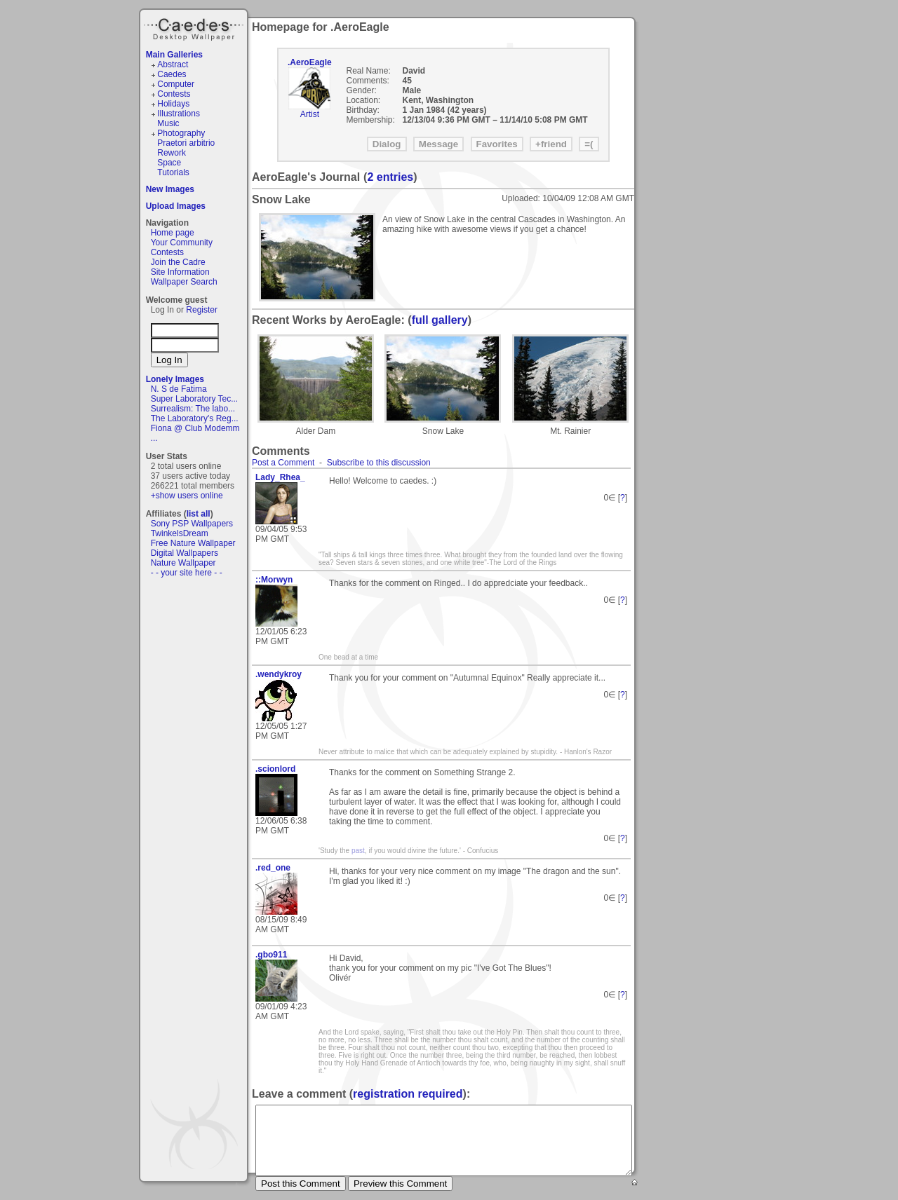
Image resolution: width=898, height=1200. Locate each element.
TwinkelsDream (179, 533)
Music (168, 123)
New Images (170, 189)
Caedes (195, 27)
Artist (309, 114)
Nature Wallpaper (183, 563)
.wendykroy (278, 674)
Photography (181, 133)
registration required (407, 1094)
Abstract (172, 64)
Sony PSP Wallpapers (192, 524)
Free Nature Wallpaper (193, 543)
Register (201, 310)
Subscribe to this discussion (379, 463)
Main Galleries (174, 55)
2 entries (390, 177)
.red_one (272, 868)
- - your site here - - (186, 573)
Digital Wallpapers (184, 553)
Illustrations (178, 113)
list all (198, 514)
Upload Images (176, 206)
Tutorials (173, 172)
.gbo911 (271, 955)
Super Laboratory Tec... (195, 399)
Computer (175, 84)
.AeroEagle (310, 62)
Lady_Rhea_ (280, 477)
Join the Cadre (178, 262)
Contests (173, 94)
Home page (172, 233)
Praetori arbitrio (186, 143)
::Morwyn (274, 580)
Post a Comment (283, 463)
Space (169, 163)
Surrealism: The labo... (193, 409)
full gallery (440, 320)
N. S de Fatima (179, 389)
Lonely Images (175, 379)
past (358, 850)
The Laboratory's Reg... (195, 418)
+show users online (187, 495)
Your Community (182, 242)
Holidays (173, 104)
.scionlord (275, 769)
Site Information (180, 272)
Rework (171, 153)
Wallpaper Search (184, 282)
